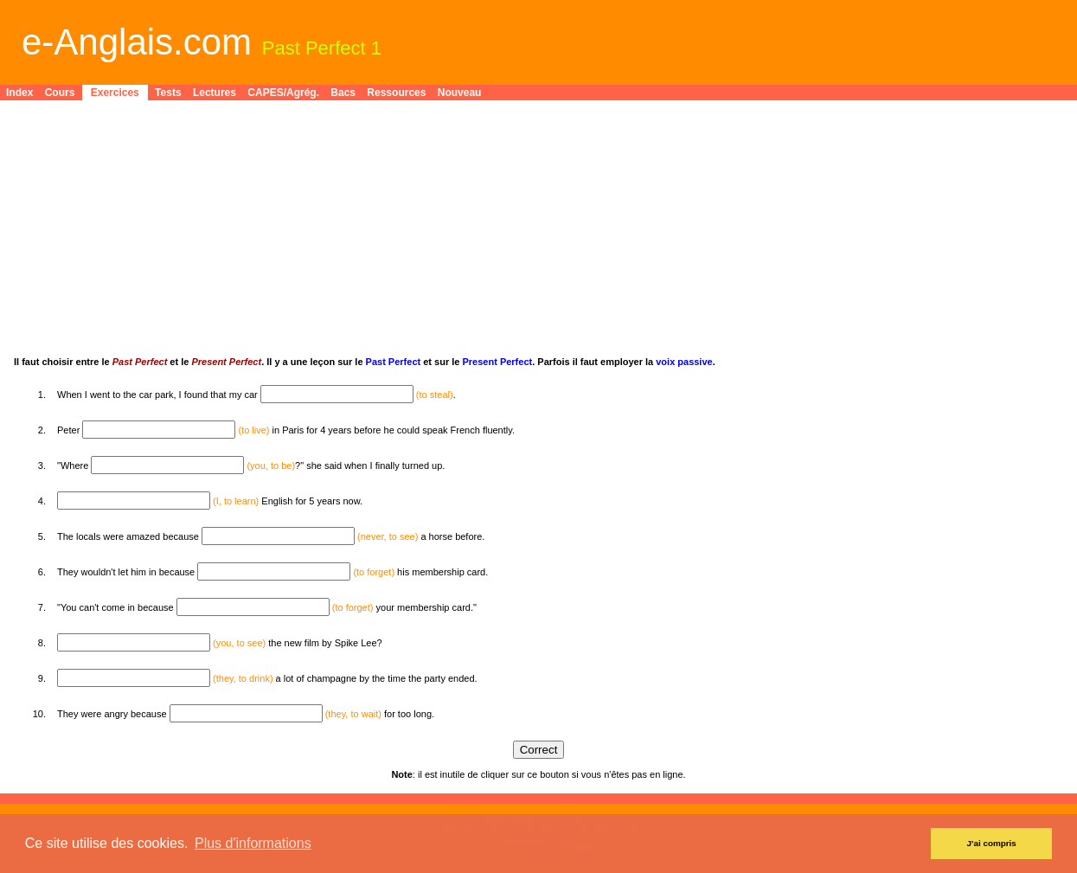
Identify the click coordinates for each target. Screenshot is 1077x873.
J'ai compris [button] (991, 843)
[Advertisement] (533, 235)
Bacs (343, 93)
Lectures (214, 93)
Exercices (115, 93)
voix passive (684, 361)
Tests (168, 93)
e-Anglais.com (137, 42)
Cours (60, 93)
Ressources (396, 93)
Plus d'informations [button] (253, 843)
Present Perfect (497, 361)
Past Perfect (393, 361)
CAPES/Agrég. (283, 93)
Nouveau (460, 93)
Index (19, 93)
